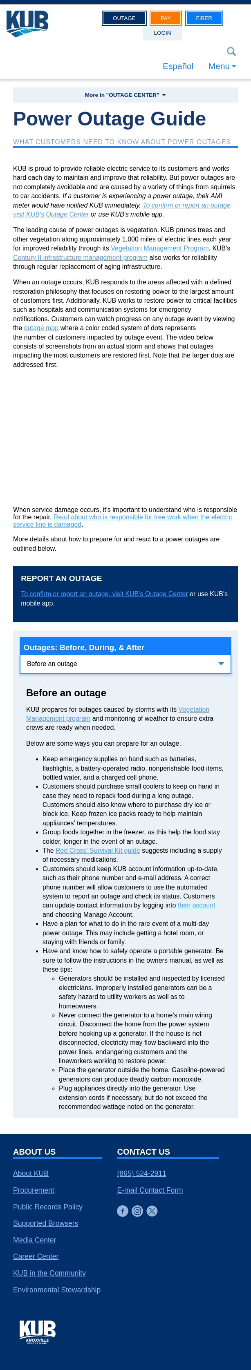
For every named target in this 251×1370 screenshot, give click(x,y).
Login (162, 33)
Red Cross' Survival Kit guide (98, 850)
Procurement (33, 1190)
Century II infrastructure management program (80, 257)
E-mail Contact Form (150, 1190)
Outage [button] (124, 18)
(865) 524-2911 (141, 1173)
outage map (41, 327)
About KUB (31, 1173)
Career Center (35, 1256)
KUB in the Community (49, 1273)
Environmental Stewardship (57, 1290)
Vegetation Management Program (159, 248)
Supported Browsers (45, 1223)
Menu (219, 66)
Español (178, 66)
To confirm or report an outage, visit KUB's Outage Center (104, 593)
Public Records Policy (48, 1207)
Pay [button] (166, 18)
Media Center (34, 1240)
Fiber (204, 18)
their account (196, 905)
